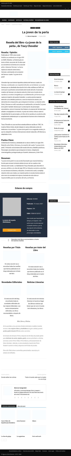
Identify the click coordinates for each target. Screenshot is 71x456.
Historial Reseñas (28, 20)
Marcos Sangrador (32, 36)
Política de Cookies (60, 451)
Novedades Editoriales (6, 6)
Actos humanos (21, 421)
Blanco (34, 421)
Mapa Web (38, 451)
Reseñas (4, 20)
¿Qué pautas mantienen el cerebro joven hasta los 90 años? (61, 136)
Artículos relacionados (8, 406)
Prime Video (16, 341)
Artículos (19, 20)
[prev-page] (2, 440)
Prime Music (24, 341)
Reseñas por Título (28, 6)
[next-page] (5, 440)
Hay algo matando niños (61, 114)
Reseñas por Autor (17, 6)
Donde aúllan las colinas (8, 377)
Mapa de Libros (37, 6)
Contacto (44, 451)
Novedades (11, 20)
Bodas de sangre (59, 128)
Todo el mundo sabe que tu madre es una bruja (35, 378)
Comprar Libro (12, 230)
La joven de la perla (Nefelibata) (9, 221)
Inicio (2, 24)
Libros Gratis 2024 (57, 6)
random (8, 24)
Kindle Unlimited (26, 326)
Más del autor (21, 406)
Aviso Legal (51, 451)
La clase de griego (6, 436)
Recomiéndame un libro (42, 20)
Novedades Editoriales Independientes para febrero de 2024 (60, 146)
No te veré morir (36, 436)
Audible (34, 326)
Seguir (66, 47)
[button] (67, 20)
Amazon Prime (16, 336)
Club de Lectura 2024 (28, 451)
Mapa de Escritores (47, 6)
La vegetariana (21, 436)
